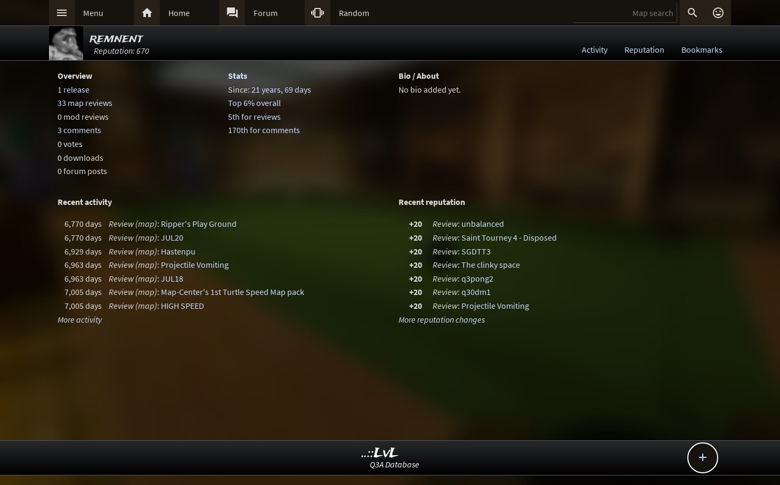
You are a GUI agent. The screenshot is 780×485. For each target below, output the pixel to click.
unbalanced (482, 223)
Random (354, 12)
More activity (80, 319)
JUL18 (172, 278)
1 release (74, 89)
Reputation (644, 49)
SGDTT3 (476, 251)
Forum (266, 12)
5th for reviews (254, 116)
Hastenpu (178, 251)
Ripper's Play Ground (199, 223)
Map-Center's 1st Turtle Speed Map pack (232, 291)
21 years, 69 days (281, 89)
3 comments (79, 130)
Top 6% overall (254, 102)
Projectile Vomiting (195, 264)
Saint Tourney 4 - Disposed (509, 237)
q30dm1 (476, 291)
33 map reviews (85, 102)
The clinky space (490, 264)
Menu (93, 12)
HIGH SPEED (182, 305)
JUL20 (172, 237)
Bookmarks (701, 49)
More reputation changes (442, 319)
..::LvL (380, 453)
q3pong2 (477, 278)
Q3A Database (394, 464)
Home (179, 12)
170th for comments (264, 130)
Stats (237, 75)
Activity (594, 49)
